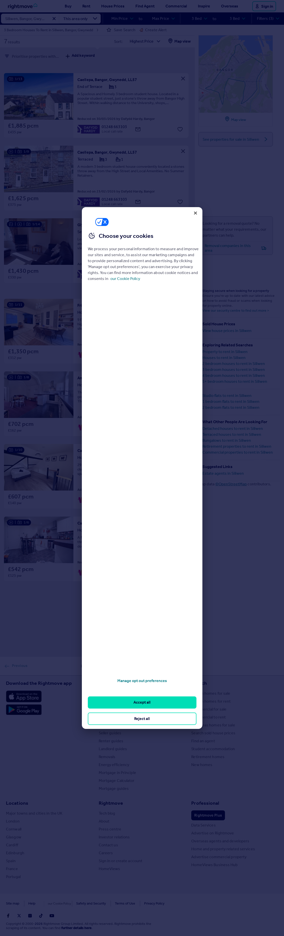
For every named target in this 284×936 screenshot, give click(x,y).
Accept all (142, 702)
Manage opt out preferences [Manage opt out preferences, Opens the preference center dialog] (142, 680)
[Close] (195, 213)
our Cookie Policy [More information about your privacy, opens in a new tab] (125, 278)
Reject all (142, 718)
